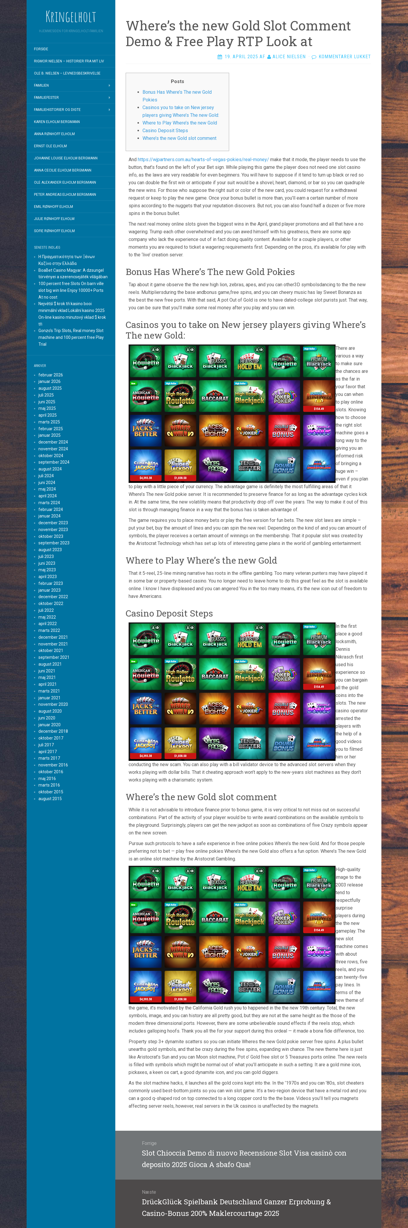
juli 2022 (46, 610)
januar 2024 (49, 516)
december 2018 (53, 731)
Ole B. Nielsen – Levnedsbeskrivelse (67, 73)
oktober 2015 (50, 791)
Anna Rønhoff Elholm (54, 134)
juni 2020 (46, 718)
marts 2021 (49, 691)
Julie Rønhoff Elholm (54, 219)
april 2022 (47, 623)
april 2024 (47, 496)
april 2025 (47, 415)
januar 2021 (49, 697)
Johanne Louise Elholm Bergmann (66, 158)
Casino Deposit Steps (165, 130)
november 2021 (53, 644)
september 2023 (53, 543)
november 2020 (53, 704)
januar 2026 (49, 381)
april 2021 (47, 684)
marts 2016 (49, 785)
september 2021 (53, 657)
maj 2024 (47, 489)
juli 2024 (46, 475)
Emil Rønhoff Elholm (53, 207)
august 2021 (50, 664)
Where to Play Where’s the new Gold (180, 123)
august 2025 (50, 388)
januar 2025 (49, 435)
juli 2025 (46, 395)
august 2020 (50, 711)
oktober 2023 (50, 536)
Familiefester (46, 98)
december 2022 (53, 596)
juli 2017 (46, 744)
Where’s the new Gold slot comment (179, 138)
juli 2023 (46, 556)
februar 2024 (50, 509)
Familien (41, 85)
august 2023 (50, 549)
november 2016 (53, 765)
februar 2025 (50, 428)
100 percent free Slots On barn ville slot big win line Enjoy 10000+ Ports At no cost (71, 290)
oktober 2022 (50, 603)
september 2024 (53, 462)
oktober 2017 (50, 738)
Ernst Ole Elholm (50, 146)
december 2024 (53, 442)
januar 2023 (49, 590)
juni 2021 (46, 671)
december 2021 (53, 637)
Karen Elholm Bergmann (57, 122)
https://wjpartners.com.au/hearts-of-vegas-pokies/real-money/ (203, 159)
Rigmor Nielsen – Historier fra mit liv (69, 61)
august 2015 (50, 798)
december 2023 (53, 522)
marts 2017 (49, 758)
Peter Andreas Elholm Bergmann (65, 194)
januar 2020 (49, 724)
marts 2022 (49, 630)
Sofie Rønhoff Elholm (54, 231)
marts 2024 (49, 502)
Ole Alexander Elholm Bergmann (65, 182)
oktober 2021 (50, 650)
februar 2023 (50, 583)
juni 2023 (46, 563)
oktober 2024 (50, 455)
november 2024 (53, 448)
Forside (41, 49)
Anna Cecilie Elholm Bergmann (62, 170)
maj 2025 (47, 408)
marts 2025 (49, 422)
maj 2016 (47, 778)
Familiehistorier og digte (57, 110)
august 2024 (50, 469)
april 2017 (47, 751)
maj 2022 (47, 617)
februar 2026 (50, 375)
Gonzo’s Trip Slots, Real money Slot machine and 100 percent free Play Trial (71, 337)
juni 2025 (46, 401)
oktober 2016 (50, 771)
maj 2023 (47, 569)
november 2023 (53, 529)
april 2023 (47, 576)
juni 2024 (46, 482)
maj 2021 (47, 677)
